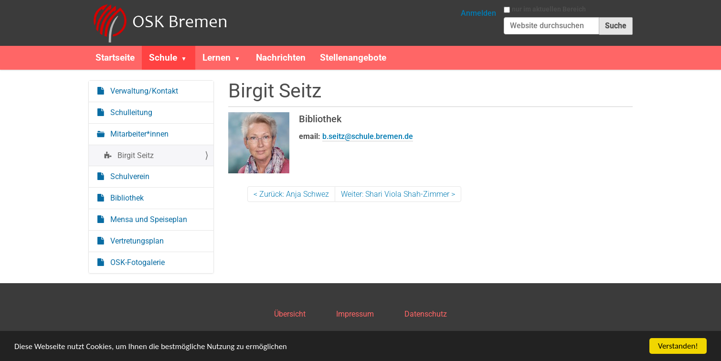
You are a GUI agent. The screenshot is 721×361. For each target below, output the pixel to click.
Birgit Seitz (135, 155)
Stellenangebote (353, 57)
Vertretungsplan (136, 240)
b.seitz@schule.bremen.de (367, 136)
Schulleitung (130, 112)
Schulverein (128, 176)
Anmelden (478, 13)
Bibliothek (126, 197)
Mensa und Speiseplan (147, 219)
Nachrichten (281, 57)
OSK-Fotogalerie (136, 262)
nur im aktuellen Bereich (549, 9)
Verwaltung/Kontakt (143, 91)
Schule (163, 57)
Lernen (216, 57)
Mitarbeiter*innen (138, 133)
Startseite (115, 57)
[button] (187, 58)
